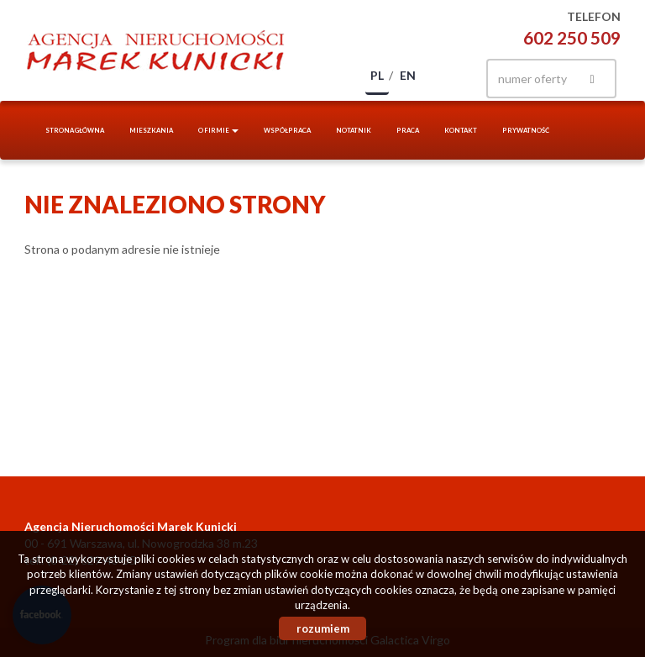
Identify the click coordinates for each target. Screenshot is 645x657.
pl (377, 75)
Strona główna (74, 130)
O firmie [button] (218, 130)
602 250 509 (572, 37)
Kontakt (460, 130)
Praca (407, 130)
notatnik (353, 130)
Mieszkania (151, 130)
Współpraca (287, 130)
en (408, 75)
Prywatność (525, 130)
